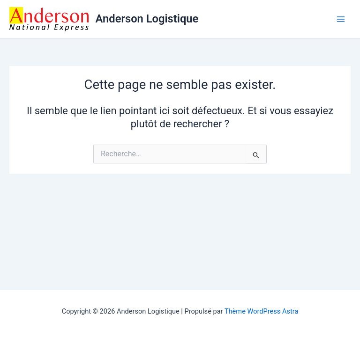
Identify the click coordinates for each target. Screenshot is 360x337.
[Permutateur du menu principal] (341, 19)
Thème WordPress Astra (261, 311)
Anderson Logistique (147, 18)
